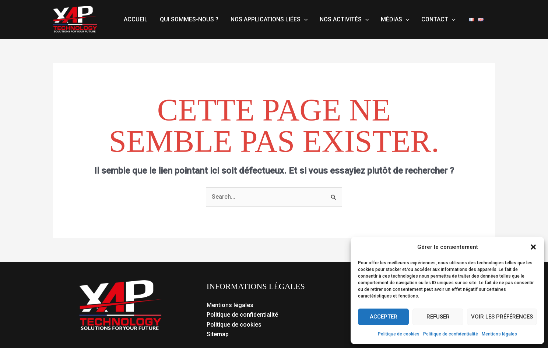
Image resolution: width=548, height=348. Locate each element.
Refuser (438, 316)
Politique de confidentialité (450, 334)
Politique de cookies (398, 334)
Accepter (383, 316)
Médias (394, 19)
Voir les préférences (502, 316)
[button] (533, 247)
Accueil (136, 19)
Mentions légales (499, 334)
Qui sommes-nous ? (188, 19)
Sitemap (218, 334)
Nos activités (343, 19)
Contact (437, 19)
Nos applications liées (268, 19)
